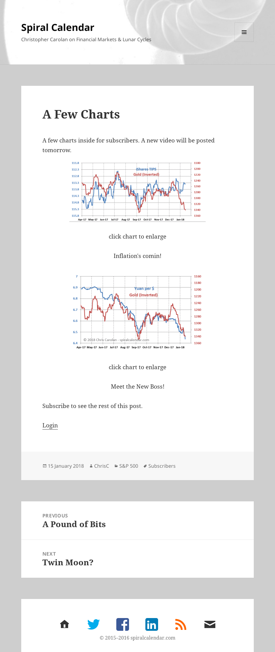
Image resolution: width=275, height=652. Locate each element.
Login (50, 425)
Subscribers (162, 466)
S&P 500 (128, 466)
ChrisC (101, 466)
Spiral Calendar (57, 27)
